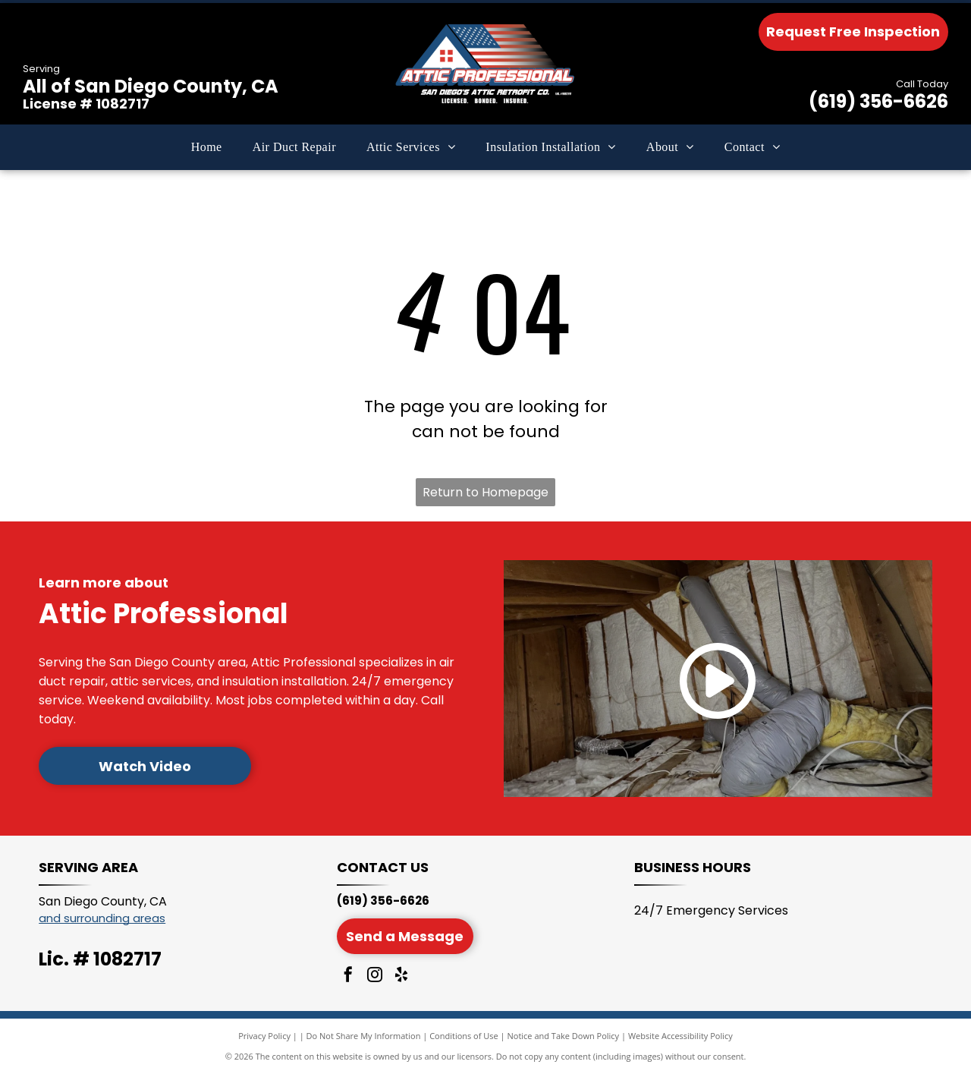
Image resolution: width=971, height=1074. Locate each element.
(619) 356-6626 (878, 101)
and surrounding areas (102, 918)
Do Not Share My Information (363, 1035)
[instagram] (374, 976)
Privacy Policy (264, 1035)
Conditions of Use (463, 1035)
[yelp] (401, 976)
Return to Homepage (485, 492)
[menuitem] (206, 147)
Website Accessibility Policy (680, 1035)
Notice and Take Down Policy (563, 1035)
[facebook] (348, 976)
